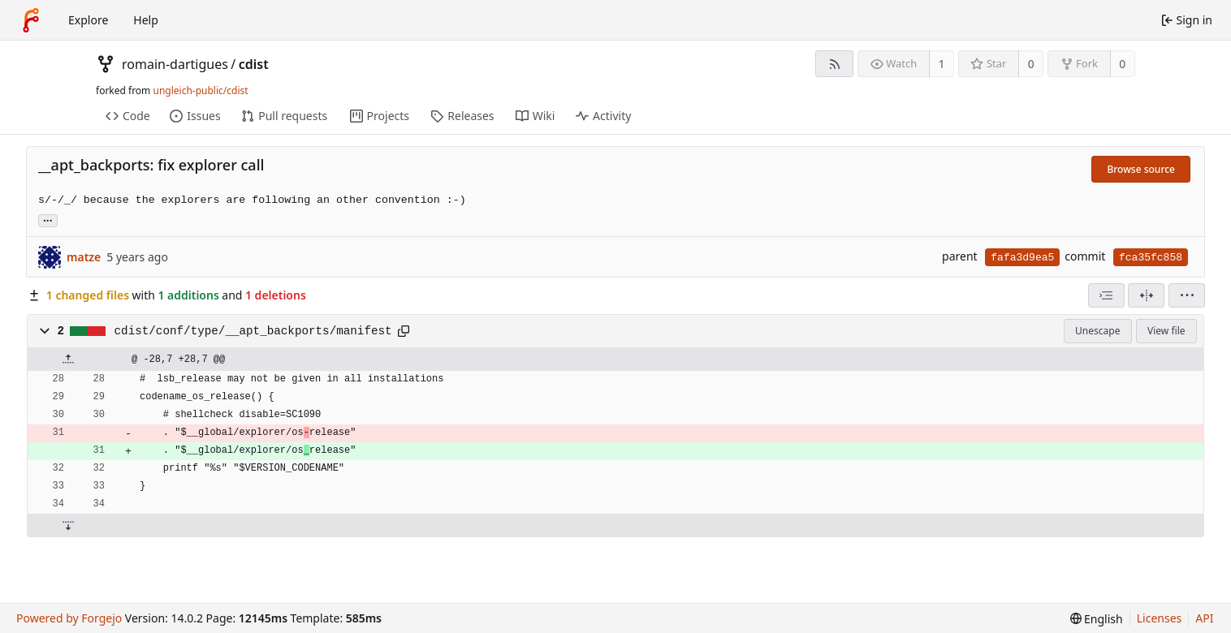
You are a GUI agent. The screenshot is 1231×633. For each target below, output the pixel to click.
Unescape (1097, 331)
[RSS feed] (834, 63)
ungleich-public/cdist (200, 90)
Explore (88, 20)
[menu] (1186, 295)
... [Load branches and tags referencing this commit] (48, 219)
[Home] (31, 20)
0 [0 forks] (1122, 63)
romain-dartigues (175, 64)
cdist (254, 64)
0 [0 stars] (1031, 63)
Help (145, 20)
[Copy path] (403, 331)
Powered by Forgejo (69, 618)
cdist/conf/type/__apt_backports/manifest (253, 331)
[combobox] (1106, 295)
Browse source (1141, 169)
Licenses (1159, 618)
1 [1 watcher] (942, 63)
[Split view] (1146, 295)
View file (1166, 331)
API (1204, 618)
